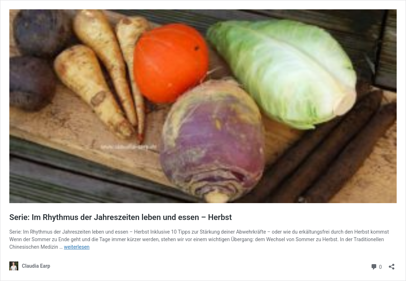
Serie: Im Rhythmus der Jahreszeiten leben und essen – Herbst (120, 217)
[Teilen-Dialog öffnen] (392, 264)
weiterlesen (76, 247)
